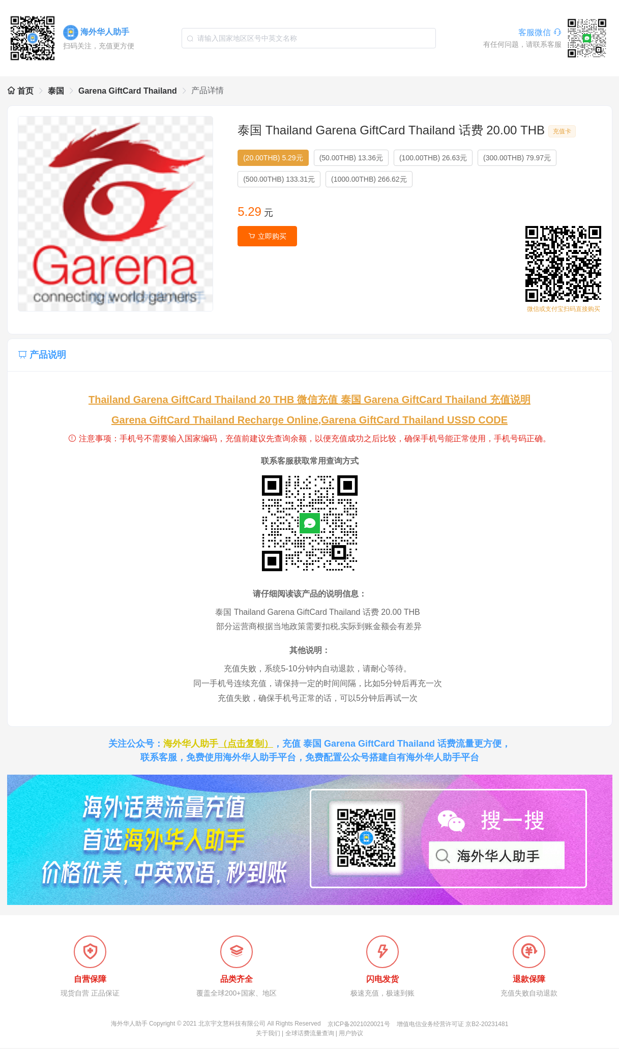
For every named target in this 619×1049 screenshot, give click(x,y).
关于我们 (268, 1034)
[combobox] (309, 38)
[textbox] (309, 38)
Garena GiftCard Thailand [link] (127, 91)
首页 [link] (20, 91)
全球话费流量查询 (309, 1034)
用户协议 (351, 1034)
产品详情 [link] (207, 90)
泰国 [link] (56, 91)
